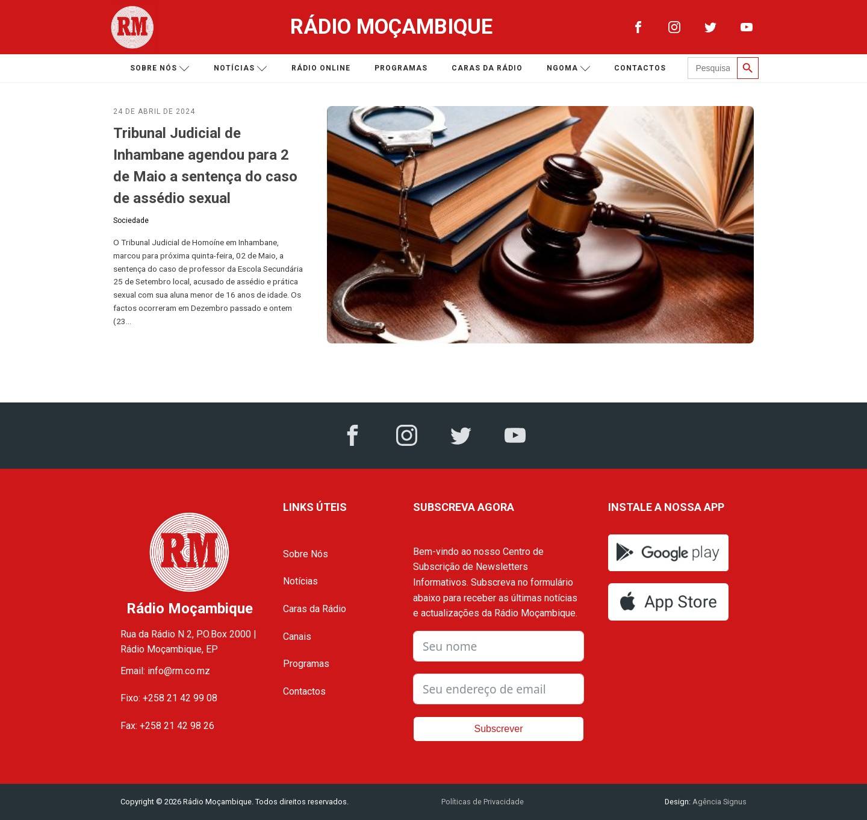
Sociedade (131, 220)
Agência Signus (719, 801)
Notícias (240, 68)
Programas (400, 68)
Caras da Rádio (487, 68)
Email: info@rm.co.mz (165, 671)
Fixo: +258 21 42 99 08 (168, 698)
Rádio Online (320, 68)
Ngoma (569, 68)
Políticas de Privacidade (482, 801)
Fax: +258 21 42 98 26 (167, 725)
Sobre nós (160, 68)
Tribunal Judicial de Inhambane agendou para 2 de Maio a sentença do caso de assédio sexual (205, 166)
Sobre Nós (305, 554)
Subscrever (498, 729)
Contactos (640, 68)
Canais (297, 636)
